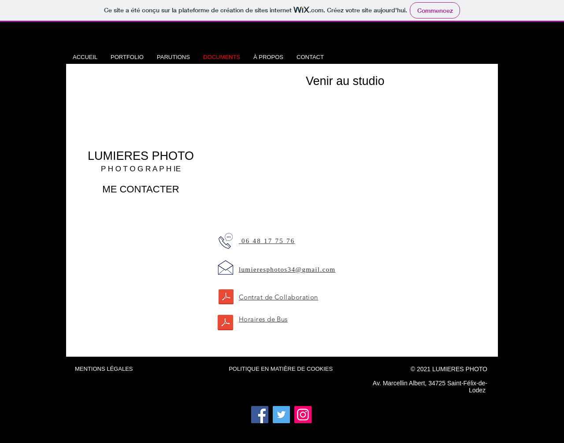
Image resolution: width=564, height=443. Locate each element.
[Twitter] (281, 414)
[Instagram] (303, 414)
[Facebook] (259, 414)
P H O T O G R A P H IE (141, 169)
